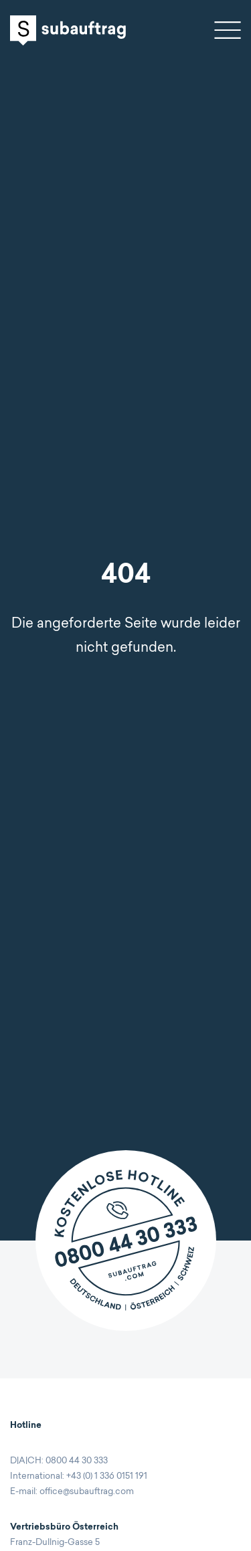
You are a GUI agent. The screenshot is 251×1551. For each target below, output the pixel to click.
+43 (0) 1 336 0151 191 (106, 1476)
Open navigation (227, 30)
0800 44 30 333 (77, 1461)
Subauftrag (68, 30)
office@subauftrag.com (86, 1491)
